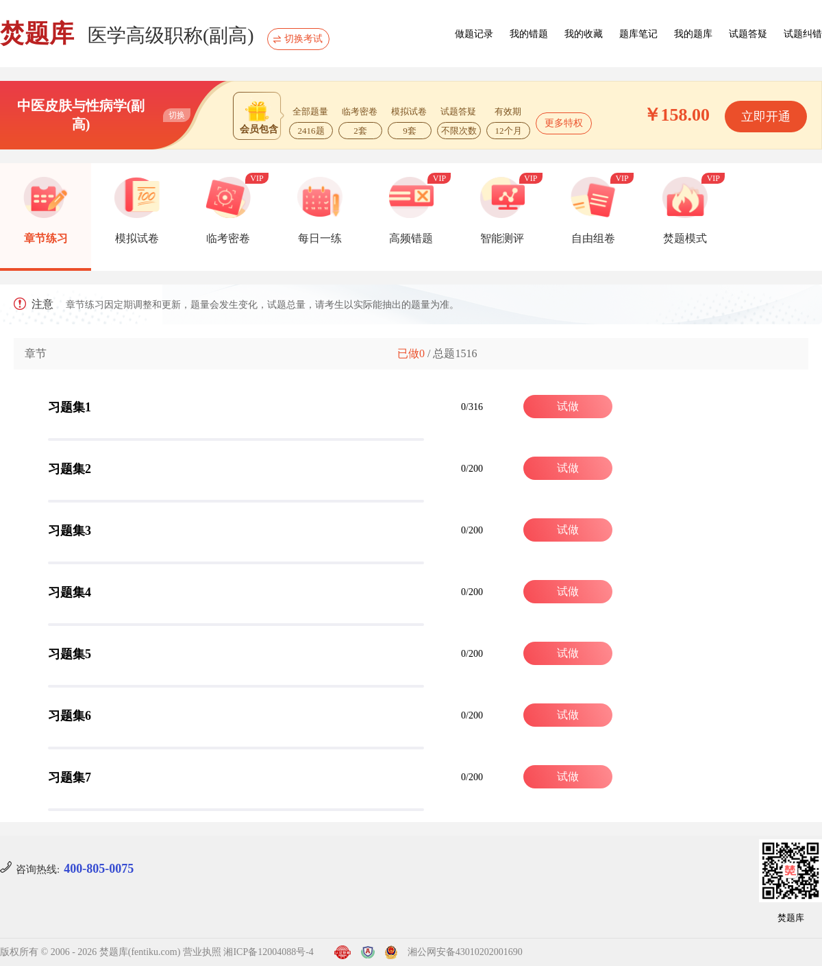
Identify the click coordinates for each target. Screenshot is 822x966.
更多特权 (564, 123)
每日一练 (320, 238)
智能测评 (502, 238)
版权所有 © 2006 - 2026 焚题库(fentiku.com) (90, 952)
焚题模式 (685, 238)
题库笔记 (638, 34)
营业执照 (202, 952)
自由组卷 (593, 238)
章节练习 (46, 238)
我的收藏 (583, 34)
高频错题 (411, 238)
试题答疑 (748, 34)
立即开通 (765, 116)
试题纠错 (803, 34)
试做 (568, 406)
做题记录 (474, 34)
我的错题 (529, 34)
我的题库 (693, 34)
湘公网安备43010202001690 (465, 952)
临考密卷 (228, 238)
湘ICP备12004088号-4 (268, 952)
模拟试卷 (137, 238)
